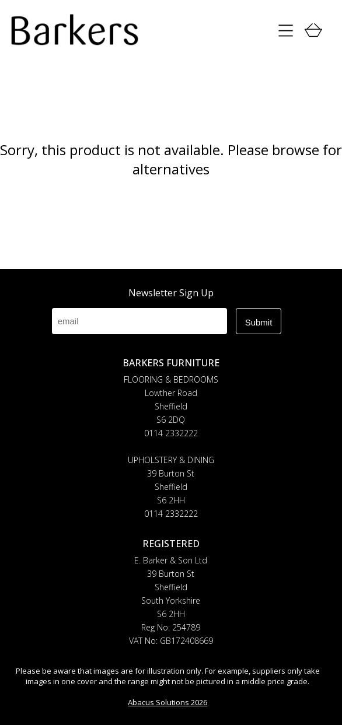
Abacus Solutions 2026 (167, 702)
